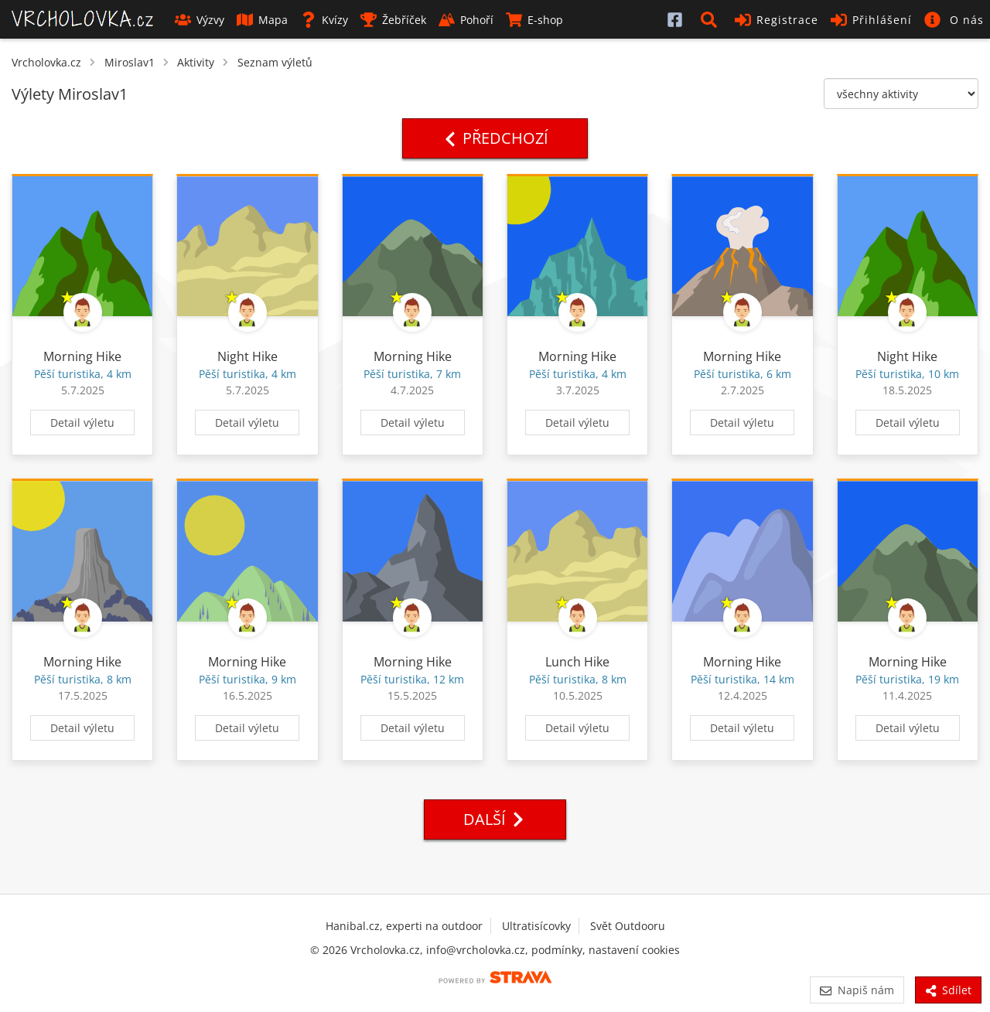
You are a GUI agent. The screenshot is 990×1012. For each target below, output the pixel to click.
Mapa (262, 20)
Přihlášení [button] (871, 20)
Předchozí (495, 138)
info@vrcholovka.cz (475, 949)
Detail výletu (82, 422)
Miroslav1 (129, 62)
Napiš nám (856, 990)
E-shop (534, 20)
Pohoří (466, 20)
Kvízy (324, 20)
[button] (712, 19)
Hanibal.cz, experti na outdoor (404, 925)
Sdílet (948, 990)
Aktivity (195, 62)
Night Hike (247, 356)
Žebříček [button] (393, 20)
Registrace (776, 20)
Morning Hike (82, 356)
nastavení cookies (634, 949)
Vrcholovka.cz (46, 62)
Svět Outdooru (627, 925)
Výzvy (199, 20)
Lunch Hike (577, 661)
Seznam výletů (274, 62)
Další (495, 819)
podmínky (556, 949)
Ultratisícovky (536, 925)
